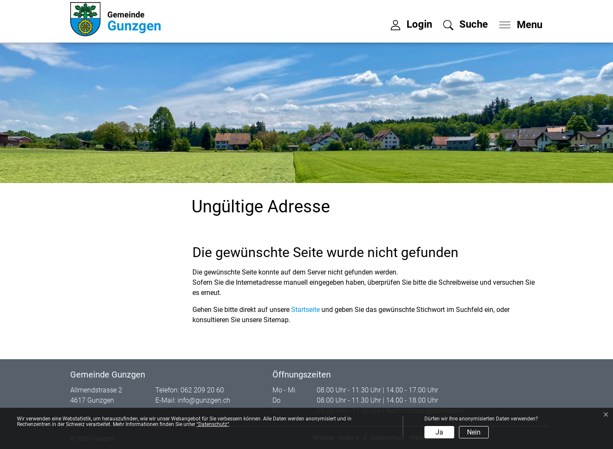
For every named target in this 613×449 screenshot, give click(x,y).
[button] (465, 24)
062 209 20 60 (202, 390)
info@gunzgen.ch (204, 400)
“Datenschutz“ (213, 424)
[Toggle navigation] (518, 22)
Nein (474, 432)
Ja (439, 432)
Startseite (305, 310)
